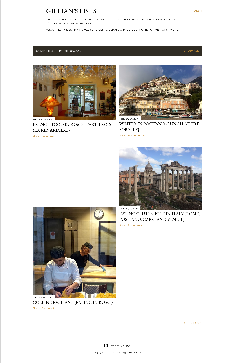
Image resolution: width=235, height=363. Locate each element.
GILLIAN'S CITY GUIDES (121, 29)
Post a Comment (137, 135)
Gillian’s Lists (71, 11)
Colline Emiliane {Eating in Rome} (73, 302)
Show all (191, 51)
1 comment (48, 135)
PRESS (67, 29)
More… (175, 29)
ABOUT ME (53, 29)
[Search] (196, 11)
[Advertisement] (74, 172)
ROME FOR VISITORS (153, 29)
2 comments (135, 225)
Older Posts (192, 323)
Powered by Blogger (117, 345)
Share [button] (36, 135)
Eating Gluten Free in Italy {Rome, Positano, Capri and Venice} (159, 216)
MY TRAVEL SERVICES (89, 29)
